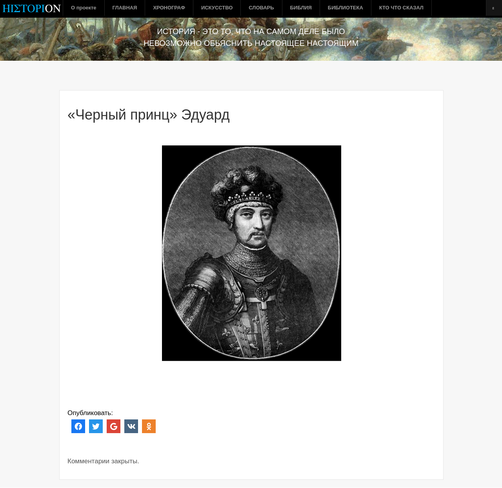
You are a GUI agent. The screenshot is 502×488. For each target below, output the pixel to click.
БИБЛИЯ (301, 8)
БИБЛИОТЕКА (345, 8)
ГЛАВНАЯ (125, 8)
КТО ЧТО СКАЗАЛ (401, 8)
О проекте (83, 8)
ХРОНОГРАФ (169, 8)
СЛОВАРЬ (261, 8)
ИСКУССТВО (217, 8)
